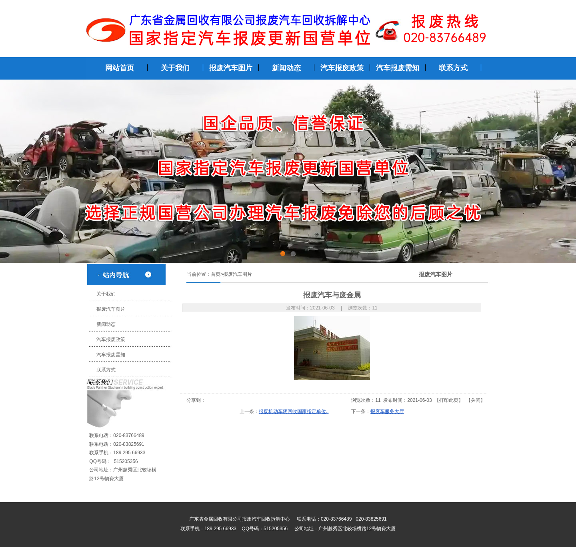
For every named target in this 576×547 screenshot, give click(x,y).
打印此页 (448, 400)
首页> (217, 274)
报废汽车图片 (109, 309)
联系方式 (105, 370)
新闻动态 (105, 324)
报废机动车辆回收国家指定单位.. (294, 411)
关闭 (475, 400)
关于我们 (105, 294)
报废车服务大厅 (387, 411)
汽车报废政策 (109, 339)
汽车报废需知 (109, 354)
